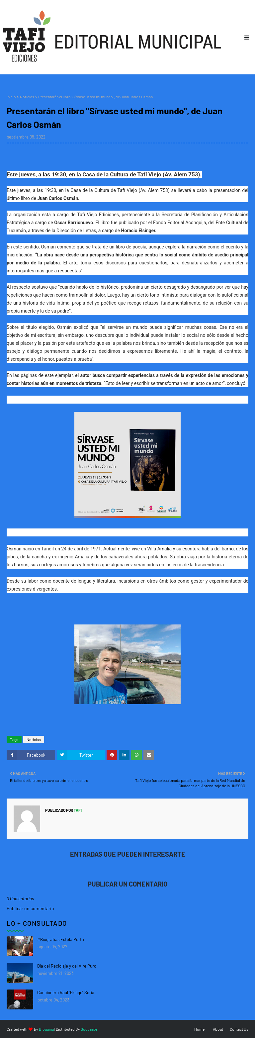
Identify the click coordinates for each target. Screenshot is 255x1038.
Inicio (11, 96)
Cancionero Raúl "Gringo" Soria (65, 992)
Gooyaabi (89, 1029)
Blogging (46, 1029)
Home (199, 1029)
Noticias (27, 96)
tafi (77, 810)
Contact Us (239, 1029)
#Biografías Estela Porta (60, 939)
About (218, 1029)
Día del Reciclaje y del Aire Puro (66, 966)
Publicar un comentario (30, 908)
